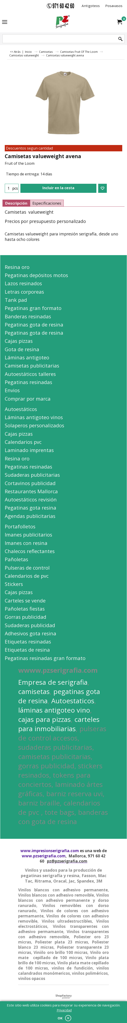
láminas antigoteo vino (54, 710)
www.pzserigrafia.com (44, 856)
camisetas (34, 691)
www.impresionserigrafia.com (49, 850)
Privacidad (64, 1010)
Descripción (16, 203)
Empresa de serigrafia (53, 682)
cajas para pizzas (44, 719)
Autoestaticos (72, 700)
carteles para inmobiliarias (59, 724)
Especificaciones (46, 203)
